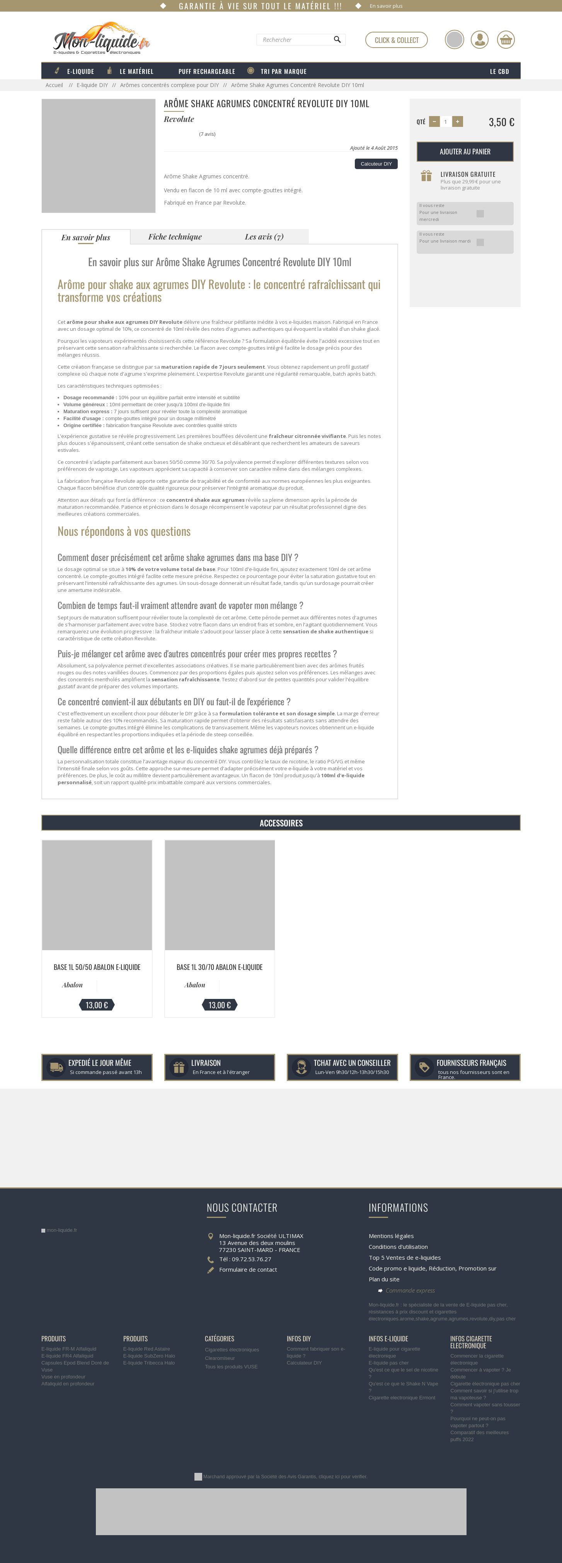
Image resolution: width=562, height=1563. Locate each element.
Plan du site (384, 1279)
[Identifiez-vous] (479, 39)
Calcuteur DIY (376, 164)
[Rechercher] (337, 41)
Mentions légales (391, 1236)
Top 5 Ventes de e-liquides (405, 1257)
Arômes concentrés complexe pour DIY (169, 85)
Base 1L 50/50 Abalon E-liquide (97, 967)
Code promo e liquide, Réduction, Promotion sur (433, 1268)
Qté (421, 121)
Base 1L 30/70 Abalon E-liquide (219, 967)
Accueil (55, 85)
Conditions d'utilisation (398, 1246)
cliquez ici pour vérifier (342, 1476)
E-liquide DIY (92, 85)
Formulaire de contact (248, 1269)
